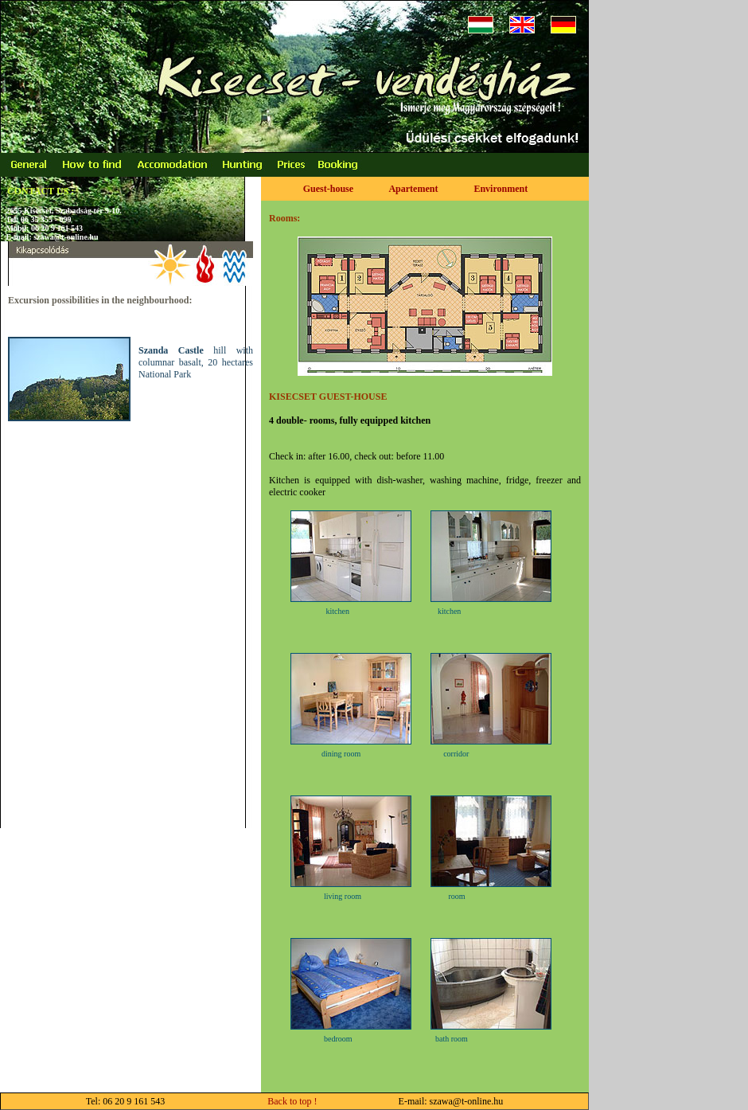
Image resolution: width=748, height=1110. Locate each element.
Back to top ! (242, 1101)
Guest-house (328, 188)
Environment (500, 188)
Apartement (413, 188)
